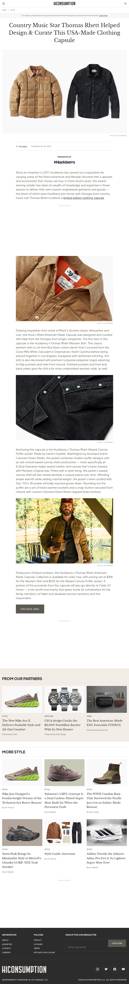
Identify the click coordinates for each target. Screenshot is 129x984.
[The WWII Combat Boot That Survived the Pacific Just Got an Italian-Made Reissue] (107, 772)
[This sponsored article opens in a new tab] (22, 699)
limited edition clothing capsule (83, 198)
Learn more (103, 15)
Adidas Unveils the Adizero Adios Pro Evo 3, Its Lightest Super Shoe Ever (106, 858)
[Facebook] (114, 969)
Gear (89, 716)
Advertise (7, 944)
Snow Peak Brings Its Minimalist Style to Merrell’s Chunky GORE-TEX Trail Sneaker (21, 860)
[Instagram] (97, 969)
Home (4, 10)
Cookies (38, 944)
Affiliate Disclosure (44, 952)
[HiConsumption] (64, 3)
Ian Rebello (51, 812)
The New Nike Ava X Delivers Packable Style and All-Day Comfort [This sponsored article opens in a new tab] (21, 725)
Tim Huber (23, 146)
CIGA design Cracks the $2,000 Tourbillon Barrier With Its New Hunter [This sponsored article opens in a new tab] (62, 725)
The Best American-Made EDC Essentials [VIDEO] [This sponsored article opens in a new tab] (104, 723)
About (5, 940)
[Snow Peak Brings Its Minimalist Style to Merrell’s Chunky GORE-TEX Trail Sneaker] (22, 832)
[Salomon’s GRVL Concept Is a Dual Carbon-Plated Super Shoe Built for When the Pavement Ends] (64, 772)
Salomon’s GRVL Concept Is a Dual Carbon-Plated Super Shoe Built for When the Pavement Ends (64, 800)
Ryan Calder (94, 812)
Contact (6, 948)
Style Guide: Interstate (59, 853)
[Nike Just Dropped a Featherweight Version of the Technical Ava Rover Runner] (22, 772)
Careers (6, 952)
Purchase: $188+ (30, 609)
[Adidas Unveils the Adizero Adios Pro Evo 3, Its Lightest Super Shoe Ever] (107, 832)
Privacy (38, 940)
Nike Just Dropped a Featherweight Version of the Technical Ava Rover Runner (22, 798)
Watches (48, 716)
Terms (37, 948)
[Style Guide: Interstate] (64, 832)
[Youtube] (123, 969)
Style (13, 10)
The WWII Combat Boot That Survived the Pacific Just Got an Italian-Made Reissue (104, 800)
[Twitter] (106, 969)
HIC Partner (9, 807)
